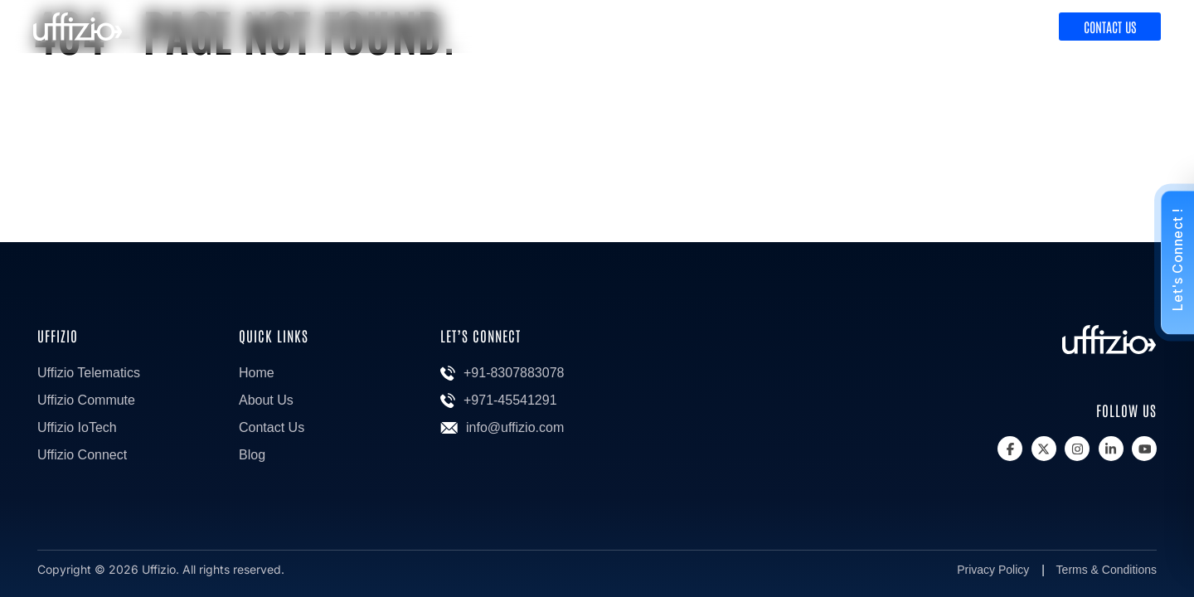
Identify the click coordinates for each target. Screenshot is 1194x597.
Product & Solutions (871, 27)
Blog (252, 455)
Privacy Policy (993, 569)
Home (256, 373)
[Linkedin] (1111, 448)
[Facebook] (1009, 448)
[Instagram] (1077, 448)
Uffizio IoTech (77, 427)
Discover (1000, 27)
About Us (266, 400)
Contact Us (1110, 26)
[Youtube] (1144, 448)
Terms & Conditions (1106, 569)
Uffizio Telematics (88, 373)
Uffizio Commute (86, 400)
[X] (1043, 448)
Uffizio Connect (82, 455)
